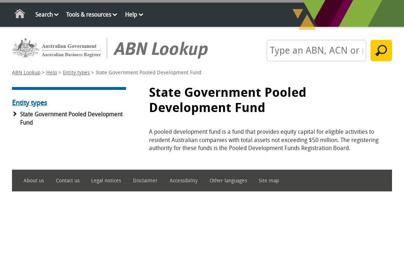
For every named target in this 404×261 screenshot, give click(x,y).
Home (20, 15)
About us (34, 181)
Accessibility (184, 181)
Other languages (228, 181)
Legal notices (106, 181)
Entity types (76, 73)
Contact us (68, 181)
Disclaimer (145, 181)
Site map (269, 181)
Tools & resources (88, 14)
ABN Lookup (26, 73)
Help (131, 14)
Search (44, 14)
